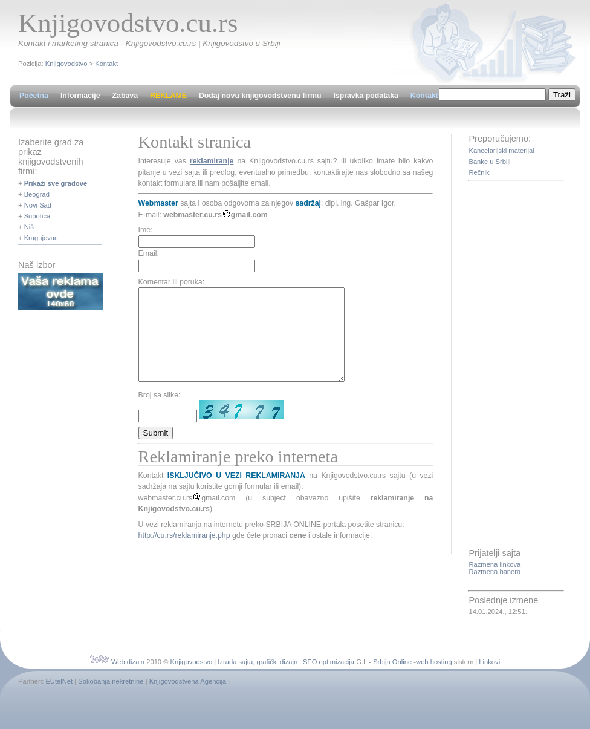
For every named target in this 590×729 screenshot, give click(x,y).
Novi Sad (37, 205)
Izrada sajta (235, 661)
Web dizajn (127, 661)
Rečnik (478, 172)
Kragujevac (41, 237)
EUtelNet (59, 681)
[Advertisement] (516, 365)
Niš (29, 226)
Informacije (80, 95)
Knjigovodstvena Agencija (188, 681)
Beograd (37, 194)
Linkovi (489, 661)
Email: (148, 253)
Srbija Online (392, 661)
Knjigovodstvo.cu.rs (128, 23)
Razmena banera (494, 571)
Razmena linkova (494, 564)
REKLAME (168, 95)
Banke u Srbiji (489, 161)
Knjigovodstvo (66, 63)
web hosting (434, 661)
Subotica (37, 216)
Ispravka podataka (365, 95)
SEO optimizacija (328, 661)
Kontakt (106, 63)
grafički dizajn (276, 661)
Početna (33, 95)
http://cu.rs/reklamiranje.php (184, 553)
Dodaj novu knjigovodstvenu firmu (260, 95)
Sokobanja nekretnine (110, 681)
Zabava (125, 95)
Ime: (145, 230)
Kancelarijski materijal (501, 150)
